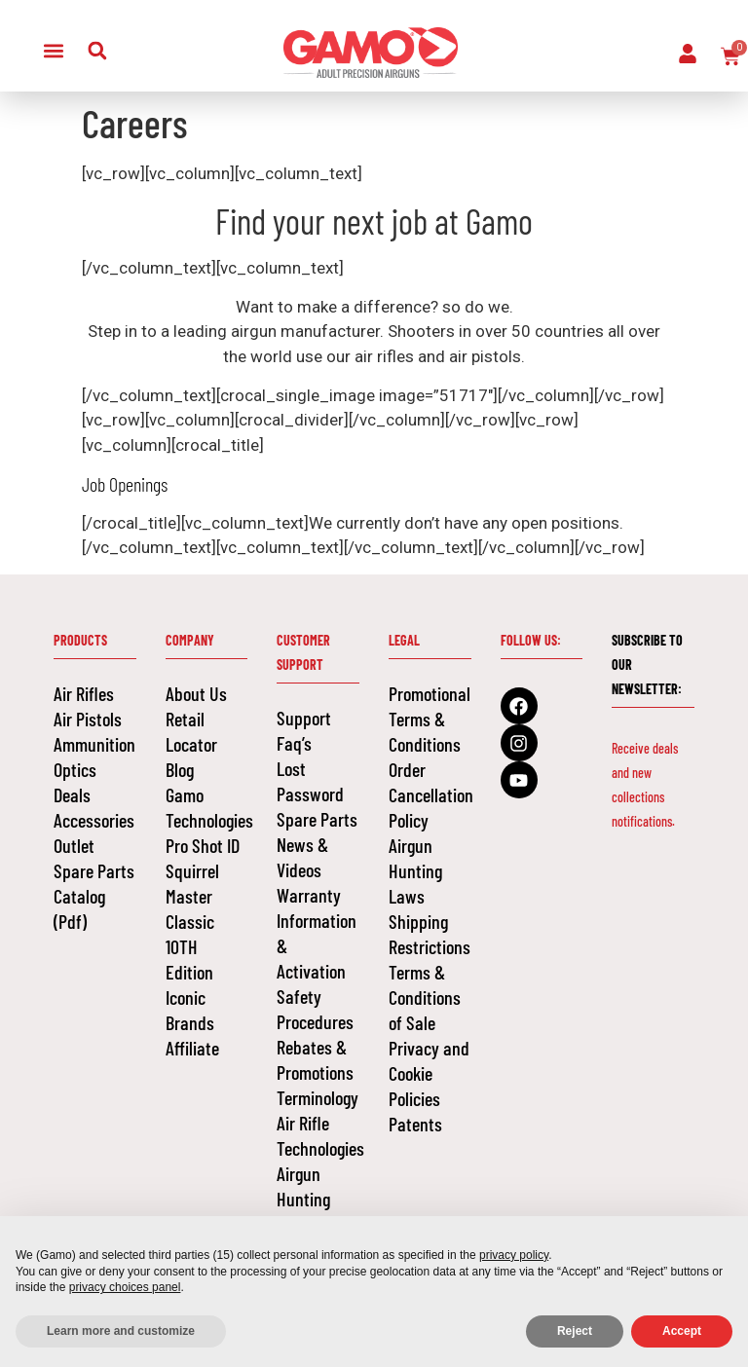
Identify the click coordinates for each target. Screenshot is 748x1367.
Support (304, 717)
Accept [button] (681, 1331)
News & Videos (302, 856)
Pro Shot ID (203, 845)
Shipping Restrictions (429, 933)
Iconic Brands (190, 1009)
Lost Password (310, 781)
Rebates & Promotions (315, 1059)
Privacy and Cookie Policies (429, 1073)
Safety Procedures (315, 1008)
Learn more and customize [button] (121, 1331)
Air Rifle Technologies (318, 1135)
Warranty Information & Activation (316, 932)
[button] (53, 50)
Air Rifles (84, 693)
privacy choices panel (125, 1287)
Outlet (74, 845)
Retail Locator (191, 731)
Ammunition (94, 744)
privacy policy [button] (513, 1255)
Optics (75, 769)
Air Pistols (88, 718)
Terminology (317, 1097)
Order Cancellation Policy (430, 794)
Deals (72, 794)
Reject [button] (574, 1331)
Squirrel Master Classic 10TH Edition (192, 921)
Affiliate (192, 1047)
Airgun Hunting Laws (303, 1199)
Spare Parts (94, 870)
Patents (415, 1123)
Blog (180, 769)
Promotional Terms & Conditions (429, 719)
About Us (196, 693)
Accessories (94, 819)
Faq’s (294, 743)
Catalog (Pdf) (79, 908)
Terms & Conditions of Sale (425, 997)
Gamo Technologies (207, 807)
